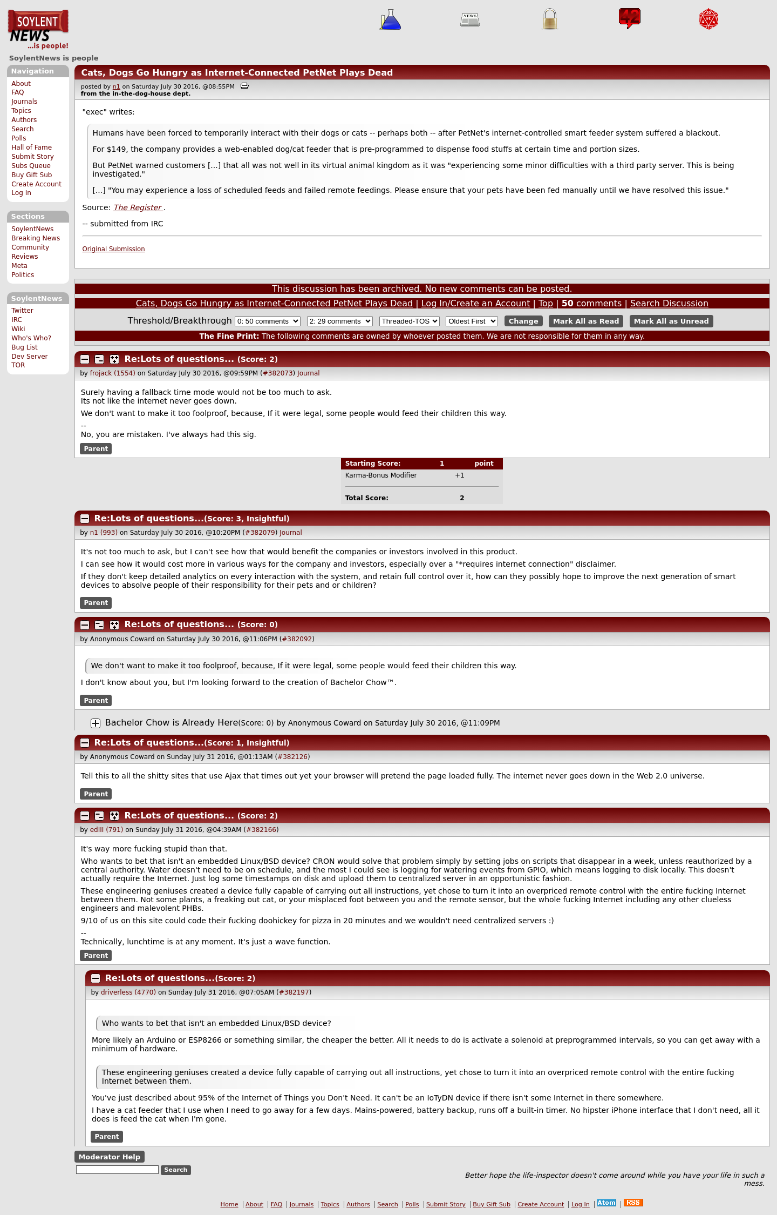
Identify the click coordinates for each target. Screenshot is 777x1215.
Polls (18, 138)
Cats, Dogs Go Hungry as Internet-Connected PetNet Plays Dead (237, 73)
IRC (16, 320)
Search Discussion (669, 303)
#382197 (294, 992)
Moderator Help (109, 1156)
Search (22, 129)
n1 (116, 86)
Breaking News (35, 238)
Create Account (36, 184)
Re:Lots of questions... (180, 359)
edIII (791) (107, 830)
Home (229, 1204)
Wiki (18, 329)
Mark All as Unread (671, 321)
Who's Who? (31, 338)
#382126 (292, 757)
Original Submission (114, 249)
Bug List (24, 347)
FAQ (17, 92)
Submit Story (32, 156)
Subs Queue (31, 166)
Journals (24, 101)
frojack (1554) (112, 373)
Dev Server (29, 356)
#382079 (260, 532)
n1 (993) (104, 532)
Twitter (22, 310)
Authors (24, 120)
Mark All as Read (586, 321)
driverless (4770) (128, 992)
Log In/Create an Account (475, 303)
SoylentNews (38, 29)
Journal (308, 373)
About (21, 84)
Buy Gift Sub (31, 175)
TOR (18, 365)
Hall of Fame (31, 147)
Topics (21, 111)
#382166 (261, 830)
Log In (21, 193)
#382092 (297, 639)
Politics (22, 275)
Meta (19, 266)
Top (546, 303)
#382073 (278, 373)
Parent (96, 448)
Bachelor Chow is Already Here (171, 722)
